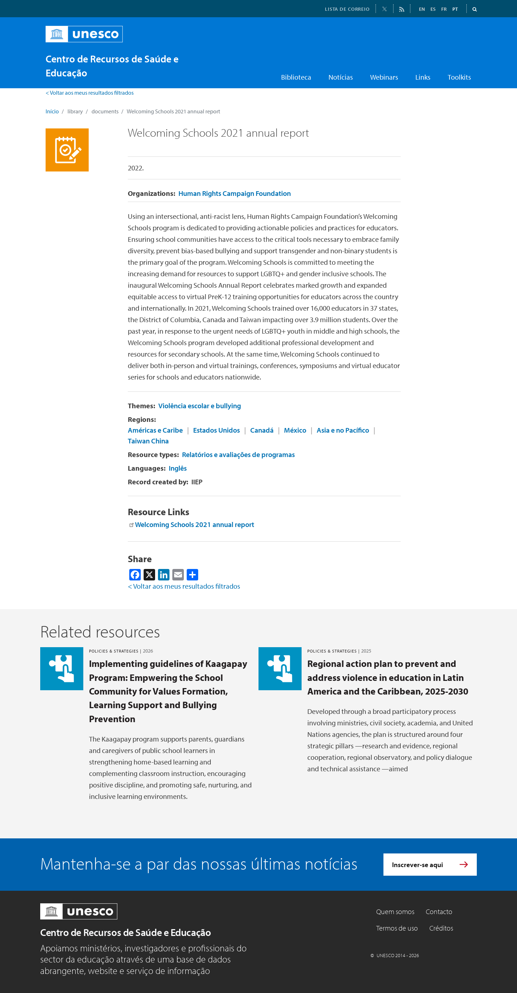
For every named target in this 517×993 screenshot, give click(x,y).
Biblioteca (296, 76)
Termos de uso (397, 927)
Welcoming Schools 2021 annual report (194, 524)
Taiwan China (148, 440)
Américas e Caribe (155, 429)
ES (433, 9)
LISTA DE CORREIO (347, 9)
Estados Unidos (216, 429)
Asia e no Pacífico (343, 429)
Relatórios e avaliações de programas (238, 454)
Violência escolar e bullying (199, 405)
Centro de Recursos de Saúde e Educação (125, 932)
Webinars (384, 76)
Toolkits (459, 76)
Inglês (178, 467)
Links (422, 76)
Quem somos (395, 911)
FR (444, 9)
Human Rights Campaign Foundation (234, 193)
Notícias (341, 76)
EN (422, 9)
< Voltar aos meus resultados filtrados (90, 92)
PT (455, 9)
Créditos (441, 927)
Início (52, 111)
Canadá (262, 429)
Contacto (439, 911)
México (295, 429)
